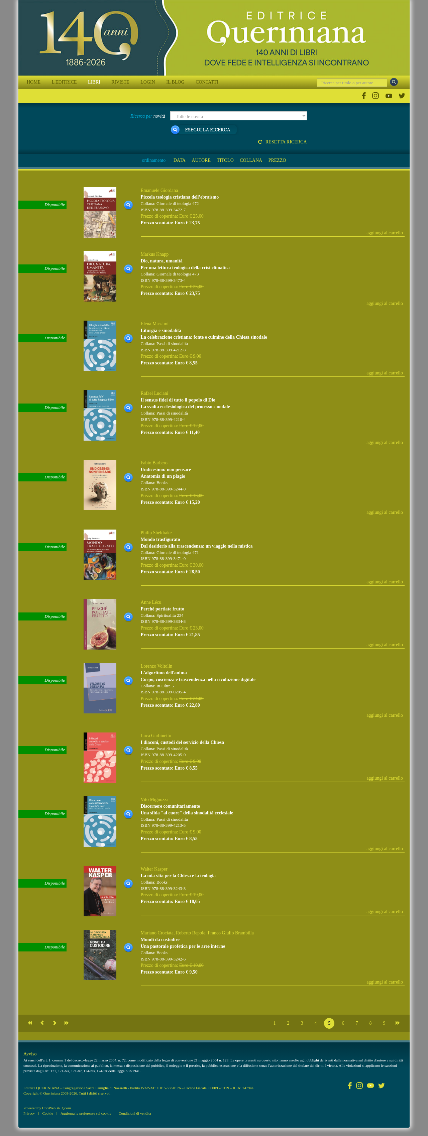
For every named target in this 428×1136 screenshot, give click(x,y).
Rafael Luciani (155, 393)
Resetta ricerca (282, 141)
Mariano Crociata (157, 932)
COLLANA (251, 160)
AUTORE (201, 160)
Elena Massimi (155, 323)
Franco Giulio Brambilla (231, 932)
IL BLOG (175, 82)
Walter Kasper (154, 869)
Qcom (66, 1108)
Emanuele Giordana (159, 190)
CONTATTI (207, 82)
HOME (33, 82)
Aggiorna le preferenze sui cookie (86, 1113)
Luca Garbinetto (156, 735)
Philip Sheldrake (156, 532)
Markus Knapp (155, 254)
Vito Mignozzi (154, 799)
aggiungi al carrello (384, 232)
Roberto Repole (190, 932)
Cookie (47, 1113)
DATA (180, 160)
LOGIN (147, 82)
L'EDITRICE (64, 82)
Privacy (29, 1113)
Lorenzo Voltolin (157, 666)
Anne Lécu (151, 602)
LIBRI (94, 82)
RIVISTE (120, 82)
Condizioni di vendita (135, 1113)
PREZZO (277, 160)
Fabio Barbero (154, 462)
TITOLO (225, 160)
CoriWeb (49, 1108)
